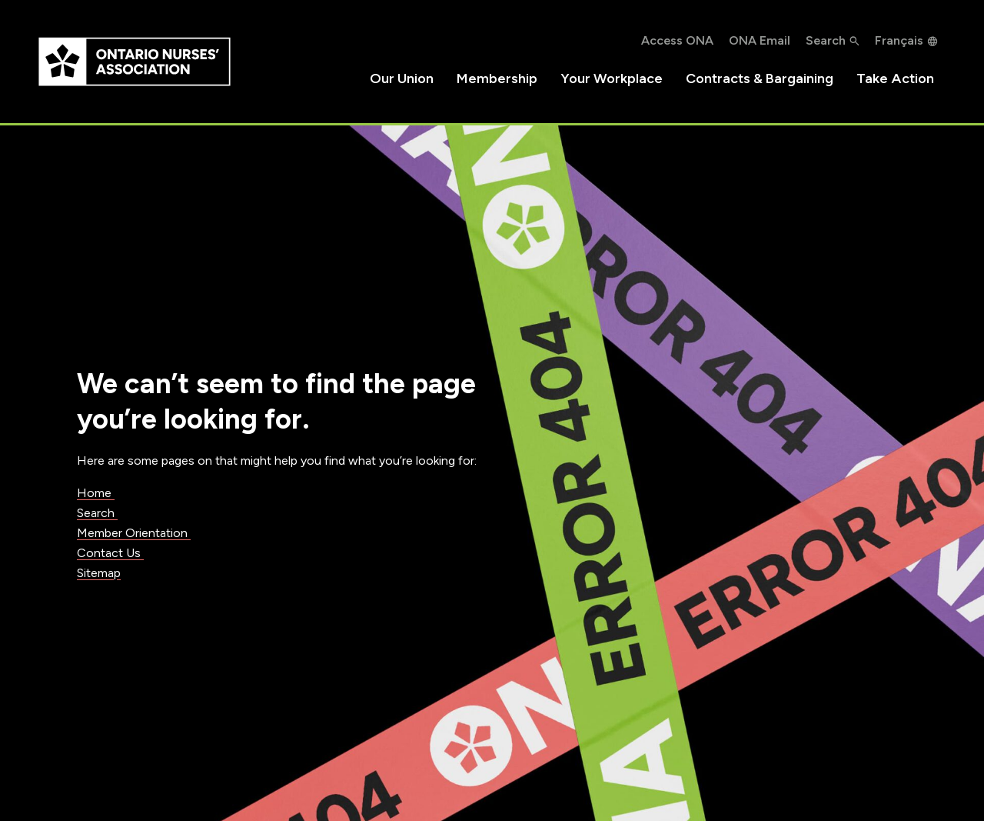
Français (899, 40)
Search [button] (826, 40)
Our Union (402, 78)
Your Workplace (611, 78)
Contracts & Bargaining (759, 78)
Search (97, 513)
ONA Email (759, 40)
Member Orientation (134, 533)
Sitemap (99, 573)
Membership (497, 78)
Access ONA (677, 40)
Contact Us (110, 553)
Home (96, 493)
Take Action (895, 78)
